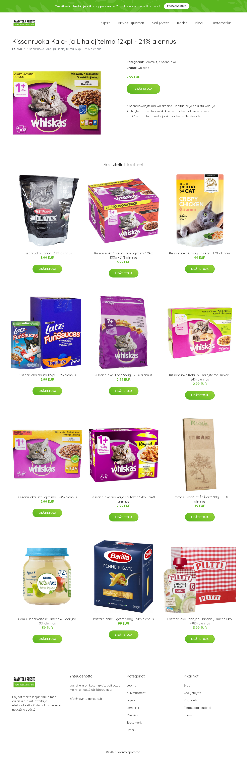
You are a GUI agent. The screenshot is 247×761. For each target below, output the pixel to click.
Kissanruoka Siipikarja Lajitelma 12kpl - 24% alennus (123, 501)
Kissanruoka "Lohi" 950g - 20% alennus (123, 377)
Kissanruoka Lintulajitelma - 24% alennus (47, 499)
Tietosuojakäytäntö (197, 710)
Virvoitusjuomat (131, 24)
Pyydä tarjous (176, 6)
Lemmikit (151, 64)
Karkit (182, 24)
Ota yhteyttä (192, 695)
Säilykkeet (160, 24)
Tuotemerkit (221, 24)
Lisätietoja (143, 91)
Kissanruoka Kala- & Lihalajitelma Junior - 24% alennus (200, 379)
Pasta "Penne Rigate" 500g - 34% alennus (123, 621)
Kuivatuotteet (136, 695)
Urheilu (131, 732)
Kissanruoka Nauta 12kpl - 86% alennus (47, 377)
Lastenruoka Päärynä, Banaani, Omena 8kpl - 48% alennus (199, 623)
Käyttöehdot (192, 702)
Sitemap (189, 717)
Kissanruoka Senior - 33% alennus (47, 255)
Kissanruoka (167, 64)
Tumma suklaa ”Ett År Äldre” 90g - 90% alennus (199, 501)
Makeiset (133, 717)
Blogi (199, 24)
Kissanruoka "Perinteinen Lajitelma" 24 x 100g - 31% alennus (123, 257)
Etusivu (17, 51)
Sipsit (105, 24)
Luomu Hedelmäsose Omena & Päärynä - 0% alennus (47, 623)
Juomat (132, 687)
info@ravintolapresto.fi (85, 701)
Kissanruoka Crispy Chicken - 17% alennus (200, 255)
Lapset (131, 702)
